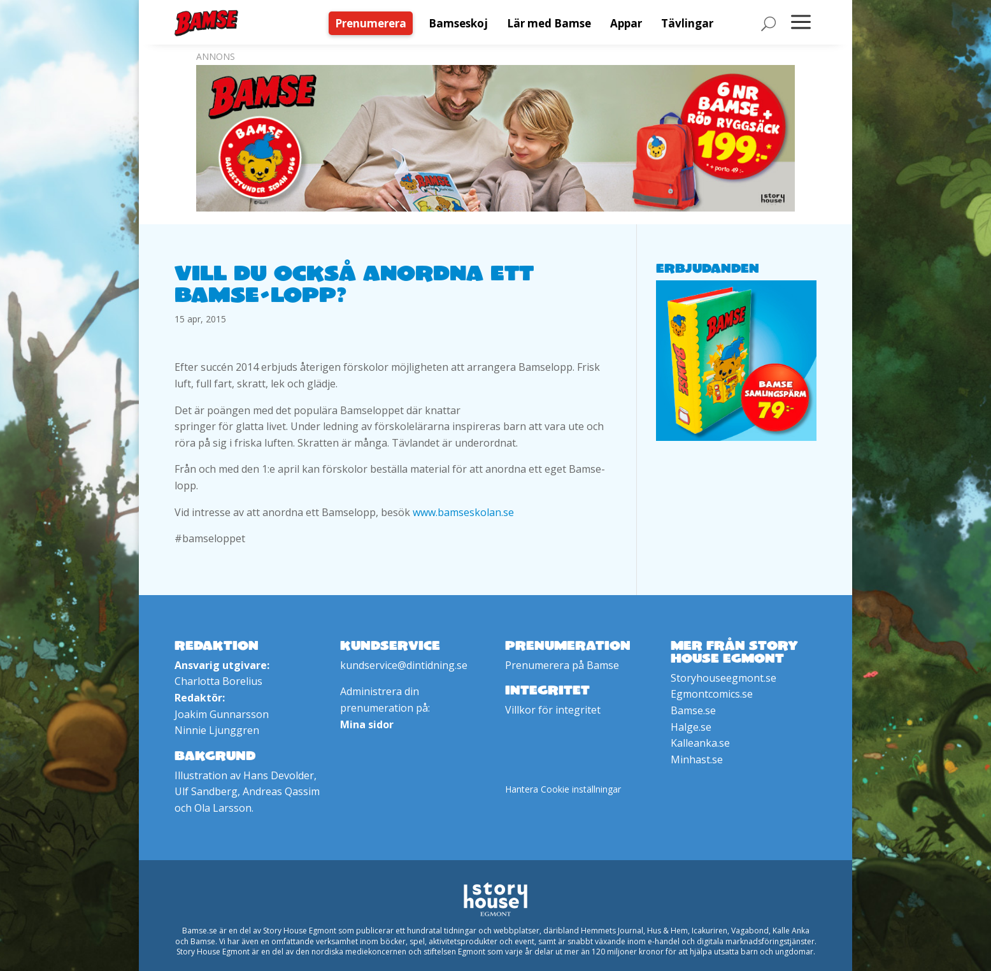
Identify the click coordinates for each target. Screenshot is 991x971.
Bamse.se (693, 710)
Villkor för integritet (553, 710)
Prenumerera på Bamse (562, 665)
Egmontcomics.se (712, 694)
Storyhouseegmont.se (723, 678)
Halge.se (691, 727)
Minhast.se (697, 759)
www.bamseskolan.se (463, 512)
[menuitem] (374, 23)
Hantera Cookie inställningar (563, 789)
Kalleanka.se (700, 743)
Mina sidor (367, 724)
